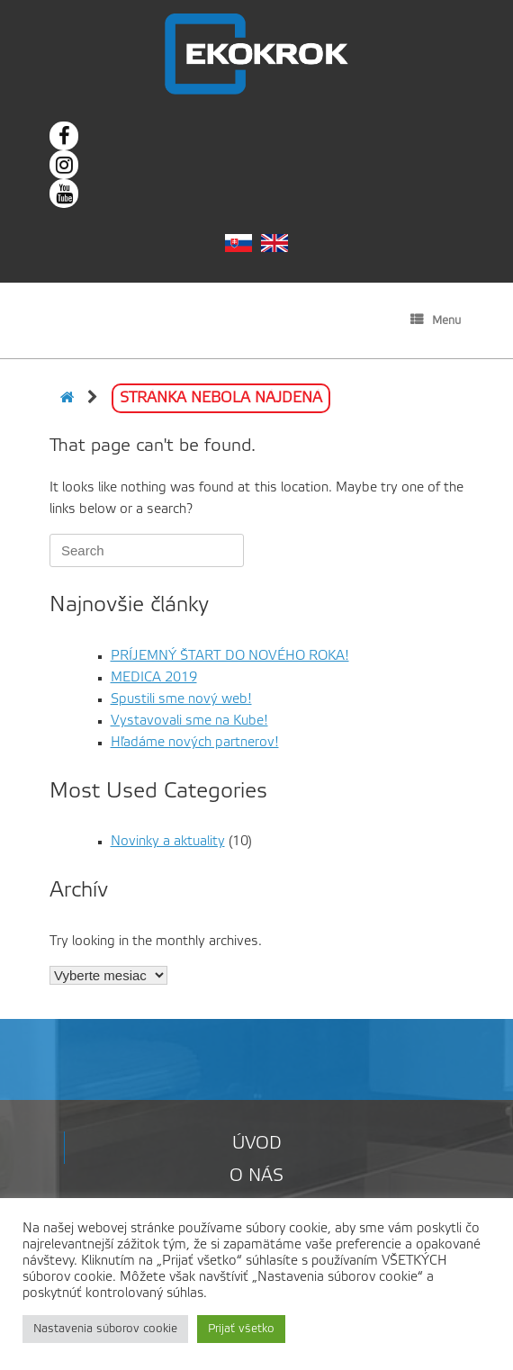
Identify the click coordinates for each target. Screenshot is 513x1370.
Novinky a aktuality (168, 841)
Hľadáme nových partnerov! (195, 742)
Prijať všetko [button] (241, 1329)
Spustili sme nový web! (181, 699)
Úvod (257, 1144)
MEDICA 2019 (154, 677)
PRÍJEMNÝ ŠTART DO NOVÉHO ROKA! (230, 656)
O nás (257, 1176)
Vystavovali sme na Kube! (189, 721)
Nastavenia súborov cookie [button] (105, 1329)
